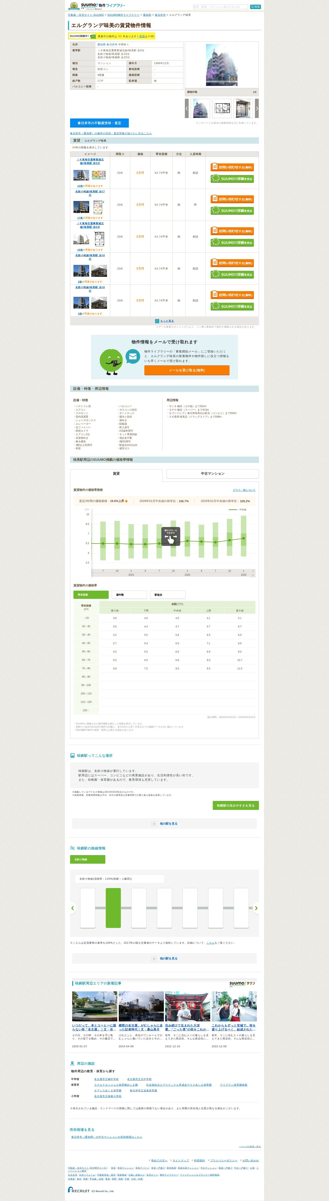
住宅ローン (152, 1175)
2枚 (80, 281)
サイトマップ (181, 1160)
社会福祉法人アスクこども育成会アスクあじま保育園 (179, 1084)
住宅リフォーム (87, 1175)
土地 (252, 1168)
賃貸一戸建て (158, 1168)
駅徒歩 (158, 594)
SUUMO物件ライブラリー (123, 14)
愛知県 (147, 14)
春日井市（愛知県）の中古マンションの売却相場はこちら (106, 1136)
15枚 (80, 186)
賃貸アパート (142, 1168)
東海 (107, 1179)
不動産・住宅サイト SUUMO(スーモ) (87, 1168)
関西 (114, 1179)
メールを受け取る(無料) (187, 370)
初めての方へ (159, 1160)
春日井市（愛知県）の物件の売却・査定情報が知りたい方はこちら (111, 133)
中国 (127, 1179)
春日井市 (160, 14)
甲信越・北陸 (96, 1179)
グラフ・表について (244, 490)
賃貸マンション (126, 1168)
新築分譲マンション (188, 1168)
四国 (120, 1179)
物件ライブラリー (169, 1175)
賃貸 (142, 36)
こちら (210, 942)
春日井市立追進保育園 (143, 1090)
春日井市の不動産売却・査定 (99, 123)
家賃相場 (171, 1168)
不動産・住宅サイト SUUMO (86, 14)
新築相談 (122, 1175)
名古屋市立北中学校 (139, 1079)
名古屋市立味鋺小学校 (107, 1096)
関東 (85, 1179)
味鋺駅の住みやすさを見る (236, 805)
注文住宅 (72, 1175)
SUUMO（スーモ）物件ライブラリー (96, 6)
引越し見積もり (136, 1175)
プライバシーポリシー (224, 1160)
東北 (79, 1179)
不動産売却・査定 (106, 1175)
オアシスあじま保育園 (107, 1090)
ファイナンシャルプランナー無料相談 (199, 1175)
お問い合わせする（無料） (232, 167)
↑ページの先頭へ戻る (250, 1146)
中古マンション (209, 1168)
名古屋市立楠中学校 (106, 1079)
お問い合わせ (251, 1160)
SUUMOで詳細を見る (232, 178)
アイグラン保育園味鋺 (233, 1084)
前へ (73, 908)
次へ (256, 908)
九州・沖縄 (137, 1179)
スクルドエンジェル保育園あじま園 (116, 1084)
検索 (257, 6)
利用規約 (199, 1160)
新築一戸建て (225, 1168)
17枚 (80, 218)
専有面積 (83, 594)
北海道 (71, 1179)
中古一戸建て (241, 1168)
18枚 (80, 249)
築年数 (120, 594)
